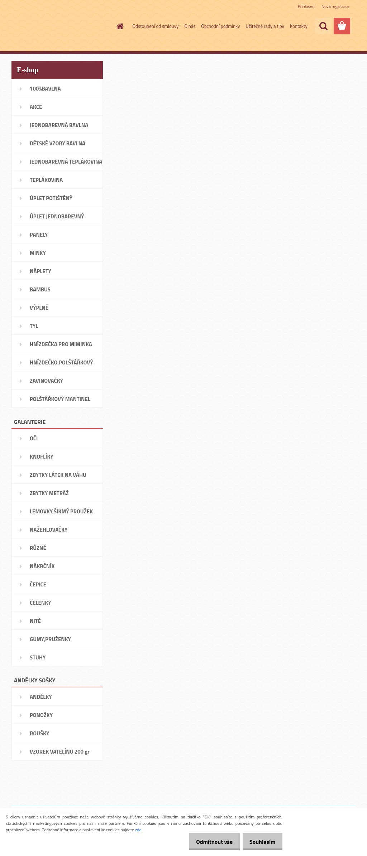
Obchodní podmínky (220, 26)
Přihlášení (306, 6)
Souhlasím (260, 841)
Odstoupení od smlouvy (156, 26)
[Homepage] (119, 26)
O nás (189, 26)
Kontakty (299, 26)
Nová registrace (335, 6)
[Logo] (60, 26)
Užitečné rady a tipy (265, 26)
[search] (323, 26)
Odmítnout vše (208, 841)
